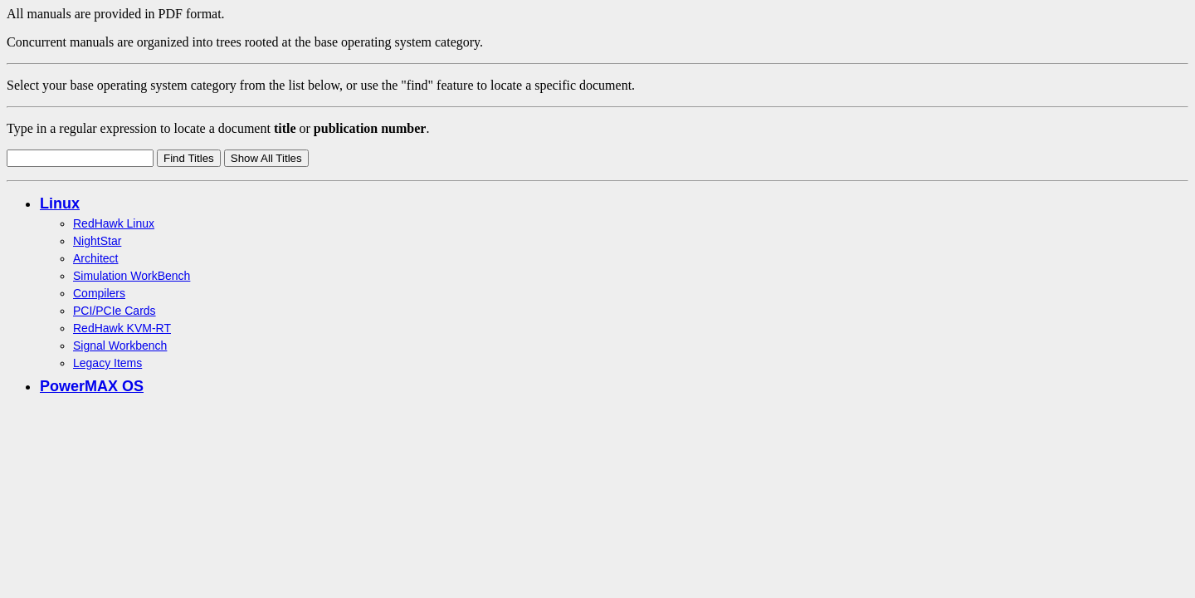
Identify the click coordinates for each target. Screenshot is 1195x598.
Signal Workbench (120, 345)
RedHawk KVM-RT (122, 328)
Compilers (99, 293)
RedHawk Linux (113, 223)
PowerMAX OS (92, 386)
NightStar (97, 241)
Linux (60, 203)
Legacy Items (107, 363)
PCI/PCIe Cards (114, 310)
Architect (95, 258)
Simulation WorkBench (131, 275)
